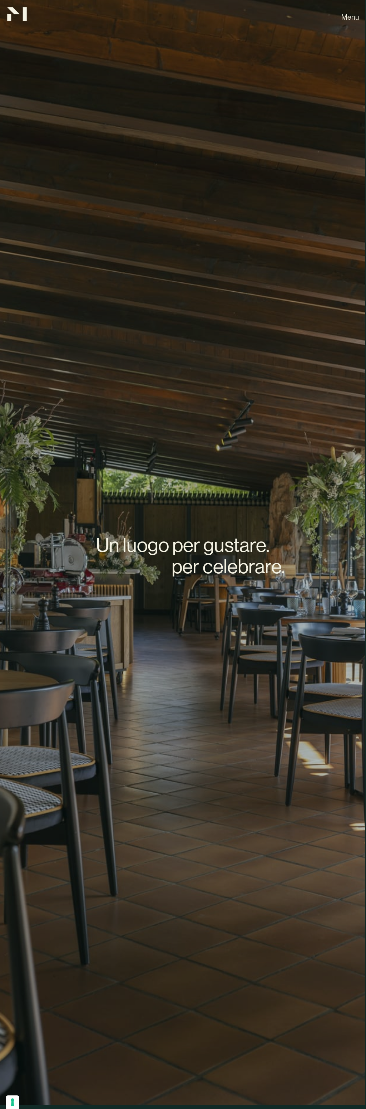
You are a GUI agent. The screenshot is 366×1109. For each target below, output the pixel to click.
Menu (350, 17)
